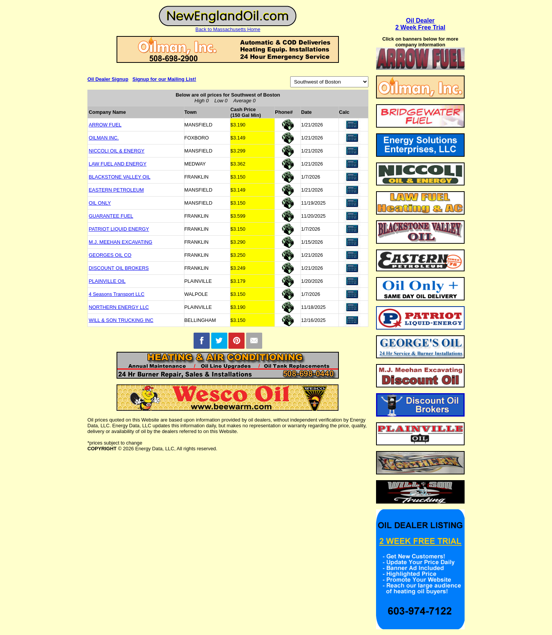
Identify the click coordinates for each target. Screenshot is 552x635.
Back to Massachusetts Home (228, 29)
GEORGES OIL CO (110, 255)
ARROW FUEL (105, 125)
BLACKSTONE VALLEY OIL (120, 177)
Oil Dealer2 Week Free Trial (420, 24)
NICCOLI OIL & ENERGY (117, 151)
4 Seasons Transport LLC (117, 294)
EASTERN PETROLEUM (116, 190)
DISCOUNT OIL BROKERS (119, 268)
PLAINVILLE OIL (107, 281)
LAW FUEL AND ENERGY (118, 164)
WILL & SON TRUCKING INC (121, 320)
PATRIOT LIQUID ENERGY (119, 229)
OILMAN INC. (104, 138)
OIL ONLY (100, 203)
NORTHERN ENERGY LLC (119, 307)
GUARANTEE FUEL (111, 216)
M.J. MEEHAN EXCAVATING (121, 242)
